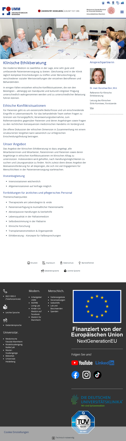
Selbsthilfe (55, 302)
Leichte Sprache (73, 271)
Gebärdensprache (51, 271)
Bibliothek (10, 356)
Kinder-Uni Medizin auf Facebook (36, 311)
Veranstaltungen (57, 300)
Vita (92, 108)
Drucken (34, 263)
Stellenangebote (57, 297)
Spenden (54, 311)
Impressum (50, 263)
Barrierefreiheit (88, 263)
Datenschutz (68, 263)
